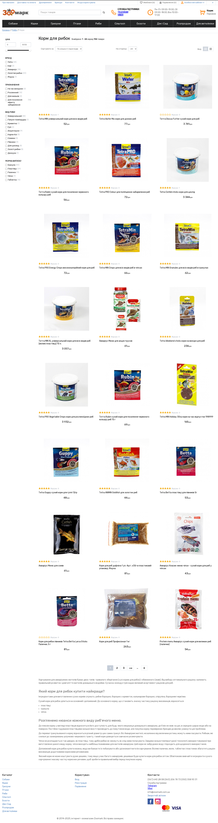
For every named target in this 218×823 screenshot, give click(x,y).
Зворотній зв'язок (157, 795)
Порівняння (80, 786)
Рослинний (13, 92)
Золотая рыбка (15, 73)
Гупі (9, 127)
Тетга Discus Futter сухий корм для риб (180, 119)
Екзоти (6, 800)
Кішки (5, 783)
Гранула (11, 165)
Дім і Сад (6, 804)
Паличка (12, 172)
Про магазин (8, 2)
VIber (120, 15)
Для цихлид (13, 145)
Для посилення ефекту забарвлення (15, 102)
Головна (6, 30)
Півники (11, 142)
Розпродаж (8, 807)
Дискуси (12, 153)
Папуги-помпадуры (17, 120)
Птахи (5, 790)
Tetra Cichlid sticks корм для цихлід (177, 192)
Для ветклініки (9, 811)
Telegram (123, 12)
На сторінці (121, 49)
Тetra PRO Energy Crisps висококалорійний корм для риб (67, 267)
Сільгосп (6, 797)
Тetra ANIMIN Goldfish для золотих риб (118, 492)
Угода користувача (86, 2)
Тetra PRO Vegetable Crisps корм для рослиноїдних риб (66, 417)
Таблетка (12, 180)
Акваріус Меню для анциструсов (115, 341)
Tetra (10, 62)
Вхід (77, 779)
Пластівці (12, 169)
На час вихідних (15, 89)
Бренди (58, 2)
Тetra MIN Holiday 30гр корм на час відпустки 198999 (186, 417)
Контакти (69, 2)
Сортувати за (47, 49)
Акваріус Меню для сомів (51, 565)
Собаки (6, 779)
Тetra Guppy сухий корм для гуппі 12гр (58, 492)
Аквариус (12, 69)
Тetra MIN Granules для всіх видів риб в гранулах (184, 267)
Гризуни (6, 786)
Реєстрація (81, 783)
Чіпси (10, 176)
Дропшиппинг (45, 2)
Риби (14, 30)
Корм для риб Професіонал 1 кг (114, 641)
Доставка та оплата (26, 2)
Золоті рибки (14, 149)
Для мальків (13, 96)
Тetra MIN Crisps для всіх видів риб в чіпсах (120, 267)
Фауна (11, 77)
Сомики (11, 138)
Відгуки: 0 (115, 115)
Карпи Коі (12, 134)
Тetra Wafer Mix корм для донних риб (117, 119)
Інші (9, 66)
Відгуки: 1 (55, 115)
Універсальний (15, 116)
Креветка (12, 123)
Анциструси (13, 131)
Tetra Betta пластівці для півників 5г (178, 492)
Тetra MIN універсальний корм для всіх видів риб (63, 119)
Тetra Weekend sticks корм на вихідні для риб (182, 341)
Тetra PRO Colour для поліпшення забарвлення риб (124, 192)
